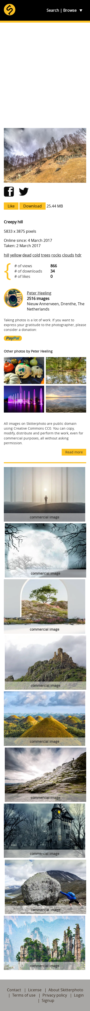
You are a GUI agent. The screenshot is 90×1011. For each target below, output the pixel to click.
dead (26, 255)
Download (32, 206)
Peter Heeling (39, 293)
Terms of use (24, 995)
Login (79, 995)
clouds (68, 255)
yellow (15, 255)
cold (36, 255)
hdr (78, 255)
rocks (56, 255)
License (35, 990)
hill (6, 255)
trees (45, 255)
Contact (14, 990)
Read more (74, 452)
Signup (48, 1000)
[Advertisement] (45, 75)
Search (53, 10)
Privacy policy (54, 995)
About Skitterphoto (65, 990)
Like (11, 206)
